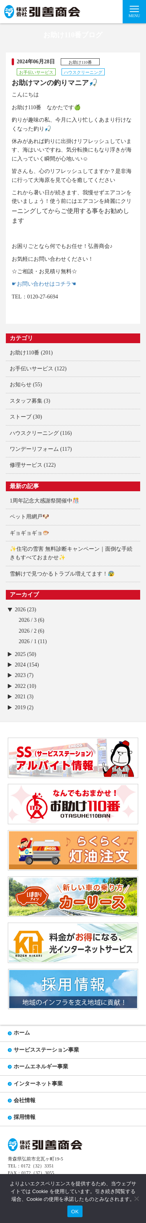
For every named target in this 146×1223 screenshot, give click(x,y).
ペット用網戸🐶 (29, 517)
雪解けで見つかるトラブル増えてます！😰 (62, 574)
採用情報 (24, 1117)
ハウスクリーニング (34, 433)
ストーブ (21, 417)
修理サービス (26, 465)
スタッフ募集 (26, 401)
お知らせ (21, 384)
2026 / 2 (28, 631)
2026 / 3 (28, 620)
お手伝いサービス (31, 369)
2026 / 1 (28, 641)
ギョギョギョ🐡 (29, 533)
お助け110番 (24, 353)
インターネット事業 (38, 1084)
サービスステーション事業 (46, 1050)
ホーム (22, 1033)
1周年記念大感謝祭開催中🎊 (44, 501)
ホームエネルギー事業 (41, 1066)
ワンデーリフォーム (34, 449)
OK (75, 1211)
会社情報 (24, 1100)
